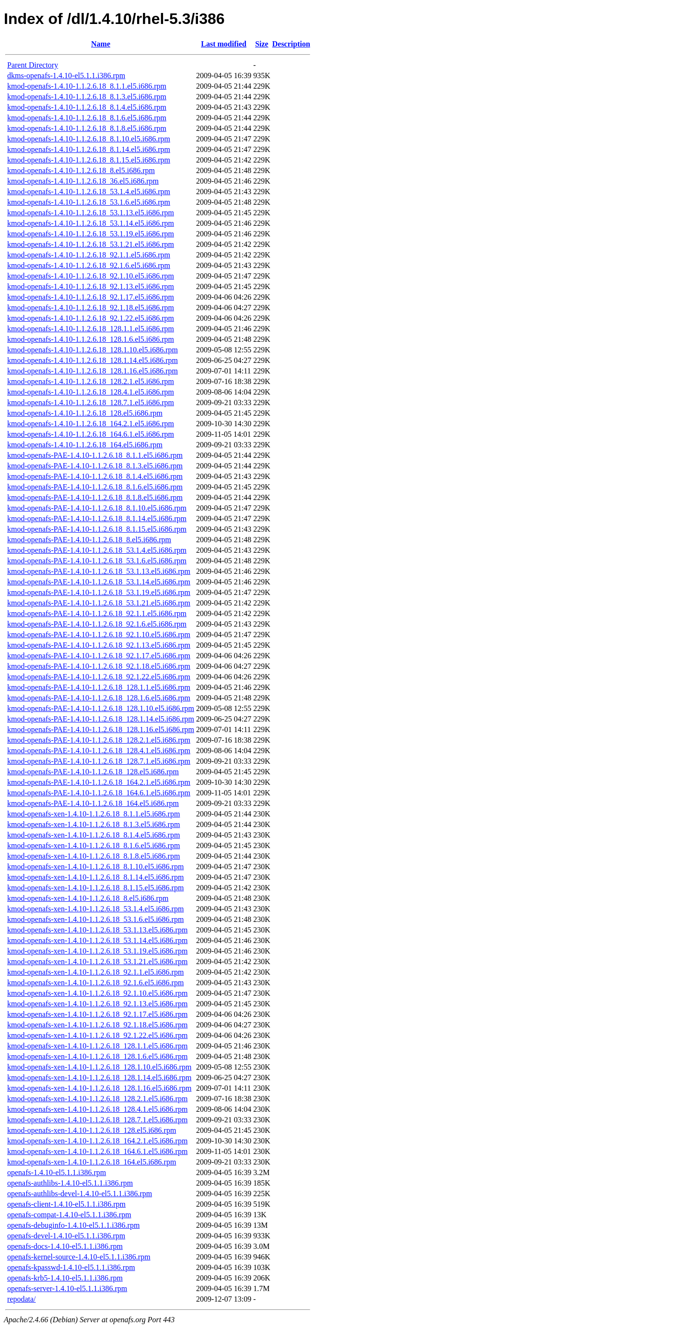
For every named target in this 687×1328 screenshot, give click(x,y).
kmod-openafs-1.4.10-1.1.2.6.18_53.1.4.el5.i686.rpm (88, 191)
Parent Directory (32, 65)
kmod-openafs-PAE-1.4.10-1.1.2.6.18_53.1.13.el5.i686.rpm (98, 571)
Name (100, 44)
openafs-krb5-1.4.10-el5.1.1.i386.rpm (65, 1278)
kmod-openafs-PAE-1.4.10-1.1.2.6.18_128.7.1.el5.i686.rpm (98, 761)
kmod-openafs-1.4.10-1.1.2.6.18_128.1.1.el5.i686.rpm (90, 329)
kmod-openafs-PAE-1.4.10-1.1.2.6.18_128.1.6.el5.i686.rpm (98, 698)
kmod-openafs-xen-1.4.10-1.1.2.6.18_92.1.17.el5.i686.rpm (97, 1014)
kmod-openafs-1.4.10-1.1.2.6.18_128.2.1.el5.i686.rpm (90, 381)
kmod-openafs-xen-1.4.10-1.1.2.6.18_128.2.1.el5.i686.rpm (97, 1099)
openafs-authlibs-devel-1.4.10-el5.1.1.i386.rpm (79, 1193)
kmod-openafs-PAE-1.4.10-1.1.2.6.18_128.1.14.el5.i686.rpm (100, 719)
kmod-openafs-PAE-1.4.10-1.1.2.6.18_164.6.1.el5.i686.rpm (98, 793)
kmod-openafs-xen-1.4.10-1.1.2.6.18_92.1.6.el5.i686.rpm (95, 983)
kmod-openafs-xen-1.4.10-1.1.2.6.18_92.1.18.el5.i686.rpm (97, 1025)
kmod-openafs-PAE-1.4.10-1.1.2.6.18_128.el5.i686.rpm (93, 772)
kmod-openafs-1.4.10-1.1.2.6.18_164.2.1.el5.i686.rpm (90, 423)
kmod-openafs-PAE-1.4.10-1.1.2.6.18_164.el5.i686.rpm (93, 803)
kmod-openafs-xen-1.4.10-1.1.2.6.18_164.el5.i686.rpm (91, 1162)
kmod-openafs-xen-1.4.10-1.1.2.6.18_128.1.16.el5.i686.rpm (99, 1088)
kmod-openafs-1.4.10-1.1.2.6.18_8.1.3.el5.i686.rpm (86, 97)
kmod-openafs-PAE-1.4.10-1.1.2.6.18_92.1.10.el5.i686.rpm (98, 634)
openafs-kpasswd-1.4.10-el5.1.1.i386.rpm (71, 1267)
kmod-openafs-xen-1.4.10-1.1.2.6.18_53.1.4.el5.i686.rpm (95, 909)
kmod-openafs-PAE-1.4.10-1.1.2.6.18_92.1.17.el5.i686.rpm (98, 656)
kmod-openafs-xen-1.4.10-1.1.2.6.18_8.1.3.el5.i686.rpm (93, 824)
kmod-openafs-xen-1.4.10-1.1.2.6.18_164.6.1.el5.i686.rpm (97, 1151)
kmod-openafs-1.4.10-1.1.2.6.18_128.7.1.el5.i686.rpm (90, 402)
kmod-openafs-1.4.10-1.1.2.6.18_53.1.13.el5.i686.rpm (90, 213)
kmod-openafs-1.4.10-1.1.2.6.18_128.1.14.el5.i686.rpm (92, 360)
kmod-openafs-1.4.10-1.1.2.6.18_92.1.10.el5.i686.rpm (90, 276)
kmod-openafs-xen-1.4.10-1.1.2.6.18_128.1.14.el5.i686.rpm (99, 1077)
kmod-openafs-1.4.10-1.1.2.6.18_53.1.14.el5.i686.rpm (90, 223)
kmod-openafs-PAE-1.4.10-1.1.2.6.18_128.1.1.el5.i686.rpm (98, 687)
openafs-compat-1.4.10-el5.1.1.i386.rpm (69, 1215)
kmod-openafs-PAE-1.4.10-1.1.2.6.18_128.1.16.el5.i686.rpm (100, 729)
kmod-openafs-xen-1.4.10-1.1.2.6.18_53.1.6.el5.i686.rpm (95, 919)
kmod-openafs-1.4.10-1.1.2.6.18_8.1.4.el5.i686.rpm (86, 107)
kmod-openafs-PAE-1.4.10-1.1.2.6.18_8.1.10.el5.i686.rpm (96, 508)
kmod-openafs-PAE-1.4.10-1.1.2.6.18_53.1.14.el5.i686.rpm (98, 582)
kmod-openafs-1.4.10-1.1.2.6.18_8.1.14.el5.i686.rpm (88, 149)
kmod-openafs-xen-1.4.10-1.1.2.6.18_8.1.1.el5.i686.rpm (93, 814)
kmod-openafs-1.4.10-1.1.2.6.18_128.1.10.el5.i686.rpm (92, 350)
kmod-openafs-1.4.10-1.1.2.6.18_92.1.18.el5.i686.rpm (90, 307)
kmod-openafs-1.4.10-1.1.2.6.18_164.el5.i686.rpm (85, 445)
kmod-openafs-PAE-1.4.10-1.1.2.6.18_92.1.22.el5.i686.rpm (98, 677)
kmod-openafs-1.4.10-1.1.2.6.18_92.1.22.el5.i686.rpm (90, 318)
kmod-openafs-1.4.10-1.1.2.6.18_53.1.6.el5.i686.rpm (88, 202)
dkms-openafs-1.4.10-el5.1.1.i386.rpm (66, 75)
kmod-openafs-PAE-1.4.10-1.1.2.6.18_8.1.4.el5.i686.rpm (95, 476)
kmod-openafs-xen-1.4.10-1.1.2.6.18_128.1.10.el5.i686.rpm (99, 1067)
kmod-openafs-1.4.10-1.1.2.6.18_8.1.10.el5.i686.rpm (88, 139)
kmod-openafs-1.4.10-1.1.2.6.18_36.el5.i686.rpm (83, 181)
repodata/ (21, 1299)
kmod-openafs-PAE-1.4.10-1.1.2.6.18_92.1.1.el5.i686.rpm (96, 613)
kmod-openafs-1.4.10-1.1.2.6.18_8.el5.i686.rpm (81, 170)
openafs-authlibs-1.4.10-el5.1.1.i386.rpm (70, 1183)
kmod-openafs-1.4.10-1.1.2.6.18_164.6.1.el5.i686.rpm (90, 434)
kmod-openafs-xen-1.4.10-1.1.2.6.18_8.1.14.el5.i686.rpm (95, 877)
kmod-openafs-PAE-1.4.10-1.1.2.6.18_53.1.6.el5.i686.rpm (96, 561)
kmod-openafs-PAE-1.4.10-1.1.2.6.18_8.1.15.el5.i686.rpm (96, 529)
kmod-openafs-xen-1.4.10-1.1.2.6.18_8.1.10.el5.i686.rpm (95, 866)
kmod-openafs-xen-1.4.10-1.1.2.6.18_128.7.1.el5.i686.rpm (97, 1120)
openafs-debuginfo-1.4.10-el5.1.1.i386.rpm (73, 1225)
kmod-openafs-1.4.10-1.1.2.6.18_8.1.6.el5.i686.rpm (86, 118)
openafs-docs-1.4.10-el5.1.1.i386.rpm (65, 1246)
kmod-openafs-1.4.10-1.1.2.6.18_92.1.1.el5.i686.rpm (88, 255)
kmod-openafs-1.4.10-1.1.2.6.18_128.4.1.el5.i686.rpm (90, 392)
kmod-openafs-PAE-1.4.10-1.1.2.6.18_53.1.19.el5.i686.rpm (98, 592)
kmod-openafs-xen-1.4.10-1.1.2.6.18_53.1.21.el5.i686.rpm (97, 961)
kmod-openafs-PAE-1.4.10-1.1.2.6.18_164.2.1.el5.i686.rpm (98, 782)
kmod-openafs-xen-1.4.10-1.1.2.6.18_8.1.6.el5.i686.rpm (93, 845)
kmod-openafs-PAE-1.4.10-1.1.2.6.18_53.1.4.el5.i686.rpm (96, 550)
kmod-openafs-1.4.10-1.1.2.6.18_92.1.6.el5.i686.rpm (88, 265)
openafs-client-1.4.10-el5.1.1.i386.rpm (66, 1204)
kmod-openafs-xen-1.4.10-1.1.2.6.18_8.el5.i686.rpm (87, 898)
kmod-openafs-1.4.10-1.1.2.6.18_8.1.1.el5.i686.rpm (86, 86)
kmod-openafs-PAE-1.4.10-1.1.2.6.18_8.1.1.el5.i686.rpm (95, 455)
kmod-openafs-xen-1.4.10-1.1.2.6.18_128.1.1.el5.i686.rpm (97, 1046)
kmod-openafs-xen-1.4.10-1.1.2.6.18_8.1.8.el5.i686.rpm (93, 856)
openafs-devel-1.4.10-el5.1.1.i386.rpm (66, 1236)
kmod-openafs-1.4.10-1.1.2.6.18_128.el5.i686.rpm (85, 413)
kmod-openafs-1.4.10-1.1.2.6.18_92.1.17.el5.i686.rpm (90, 297)
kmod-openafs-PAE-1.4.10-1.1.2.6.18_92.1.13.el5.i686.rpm (98, 645)
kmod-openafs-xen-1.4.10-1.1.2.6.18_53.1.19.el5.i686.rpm (97, 951)
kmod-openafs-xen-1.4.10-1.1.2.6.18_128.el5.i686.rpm (91, 1130)
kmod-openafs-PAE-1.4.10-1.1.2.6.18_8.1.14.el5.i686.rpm (96, 518)
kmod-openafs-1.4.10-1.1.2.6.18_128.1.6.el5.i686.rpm (90, 339)
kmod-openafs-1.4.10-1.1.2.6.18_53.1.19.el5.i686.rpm (90, 234)
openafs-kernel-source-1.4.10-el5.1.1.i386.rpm (79, 1257)
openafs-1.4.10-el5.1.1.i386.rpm (56, 1172)
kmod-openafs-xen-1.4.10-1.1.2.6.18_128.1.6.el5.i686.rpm (97, 1056)
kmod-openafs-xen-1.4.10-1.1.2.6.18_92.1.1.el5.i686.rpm (95, 972)
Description (291, 44)
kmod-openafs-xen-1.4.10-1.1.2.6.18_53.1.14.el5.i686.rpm (97, 940)
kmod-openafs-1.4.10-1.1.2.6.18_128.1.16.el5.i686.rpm (92, 371)
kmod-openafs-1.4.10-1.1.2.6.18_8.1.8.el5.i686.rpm (86, 128)
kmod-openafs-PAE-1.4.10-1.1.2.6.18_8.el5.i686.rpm (89, 540)
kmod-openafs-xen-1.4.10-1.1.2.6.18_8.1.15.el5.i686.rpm (95, 888)
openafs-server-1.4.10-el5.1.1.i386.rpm (67, 1288)
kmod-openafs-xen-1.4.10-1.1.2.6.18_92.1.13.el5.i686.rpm (97, 1004)
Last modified (223, 44)
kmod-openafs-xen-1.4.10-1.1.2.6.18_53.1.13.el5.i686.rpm (97, 930)
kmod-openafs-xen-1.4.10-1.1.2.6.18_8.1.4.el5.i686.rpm (93, 835)
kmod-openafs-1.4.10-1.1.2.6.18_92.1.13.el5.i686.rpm (90, 286)
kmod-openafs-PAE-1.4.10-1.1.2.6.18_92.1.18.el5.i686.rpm (98, 666)
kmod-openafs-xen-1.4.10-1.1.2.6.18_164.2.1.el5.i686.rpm (97, 1141)
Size (261, 44)
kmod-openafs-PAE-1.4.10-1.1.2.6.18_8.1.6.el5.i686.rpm (95, 487)
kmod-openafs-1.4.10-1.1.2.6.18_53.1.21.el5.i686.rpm (90, 244)
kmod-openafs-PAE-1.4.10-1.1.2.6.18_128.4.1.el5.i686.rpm (98, 750)
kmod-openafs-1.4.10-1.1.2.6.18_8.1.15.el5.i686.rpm (88, 160)
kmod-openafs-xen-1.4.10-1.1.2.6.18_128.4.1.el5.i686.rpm (97, 1109)
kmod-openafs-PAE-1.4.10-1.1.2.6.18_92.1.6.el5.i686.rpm (96, 624)
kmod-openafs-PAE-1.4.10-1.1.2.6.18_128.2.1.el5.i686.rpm (98, 740)
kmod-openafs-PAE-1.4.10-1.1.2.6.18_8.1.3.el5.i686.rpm (95, 466)
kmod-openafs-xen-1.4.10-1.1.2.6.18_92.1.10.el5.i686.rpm (97, 993)
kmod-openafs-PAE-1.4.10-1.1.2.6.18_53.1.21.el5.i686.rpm (98, 603)
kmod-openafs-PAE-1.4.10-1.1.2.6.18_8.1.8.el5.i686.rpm (95, 497)
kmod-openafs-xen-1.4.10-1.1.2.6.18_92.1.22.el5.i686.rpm (97, 1035)
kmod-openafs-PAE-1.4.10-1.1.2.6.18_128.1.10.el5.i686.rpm (100, 708)
